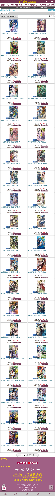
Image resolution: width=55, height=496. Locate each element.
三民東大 (26, 5)
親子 (37, 5)
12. (37, 142)
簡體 (20, 5)
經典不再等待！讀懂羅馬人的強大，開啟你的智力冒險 (46, 7)
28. (37, 315)
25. (10, 293)
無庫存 (9, 82)
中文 (12, 5)
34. (40, 380)
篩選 (51, 10)
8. (37, 98)
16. (37, 185)
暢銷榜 (3, 5)
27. (10, 315)
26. (37, 293)
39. (13, 445)
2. (37, 33)
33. (13, 380)
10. (37, 120)
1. (10, 33)
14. (37, 163)
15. (10, 185)
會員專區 (49, 494)
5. (10, 77)
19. (10, 228)
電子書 (32, 5)
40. (40, 445)
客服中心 (16, 494)
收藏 (27, 494)
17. (10, 207)
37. (13, 424)
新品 (7, 5)
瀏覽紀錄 (38, 494)
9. (10, 120)
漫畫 (48, 5)
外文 (16, 5)
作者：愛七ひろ (5, 13)
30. (37, 337)
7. (12, 98)
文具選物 (43, 5)
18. (37, 207)
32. (37, 358)
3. (10, 55)
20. (37, 228)
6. (37, 77)
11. (10, 142)
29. (10, 337)
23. (10, 272)
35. (13, 402)
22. (37, 250)
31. (13, 358)
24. (37, 272)
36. (40, 402)
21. (10, 250)
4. (37, 55)
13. (10, 163)
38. (40, 424)
